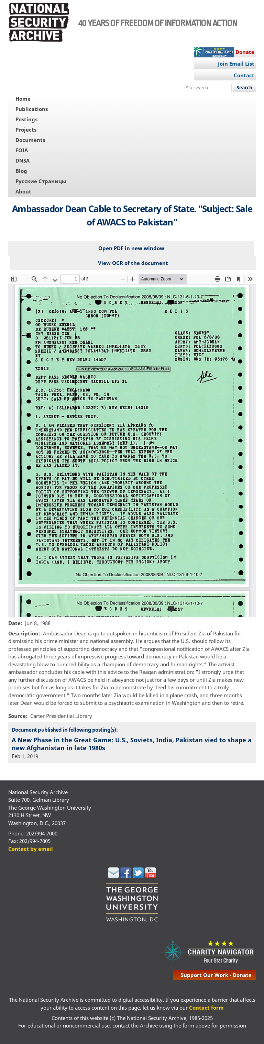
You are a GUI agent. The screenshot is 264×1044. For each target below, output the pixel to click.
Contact (244, 75)
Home (23, 98)
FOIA (21, 150)
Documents (30, 139)
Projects (25, 129)
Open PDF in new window (131, 248)
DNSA (22, 160)
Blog (21, 170)
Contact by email (30, 848)
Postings (26, 119)
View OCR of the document (133, 262)
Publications (31, 108)
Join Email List (236, 63)
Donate (244, 51)
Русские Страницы (40, 181)
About (23, 191)
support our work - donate (216, 974)
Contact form (206, 1007)
